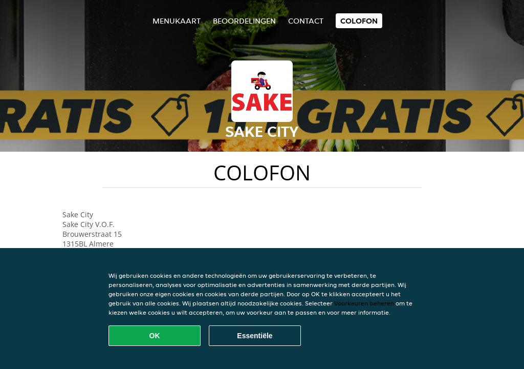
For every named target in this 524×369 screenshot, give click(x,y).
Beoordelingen (244, 20)
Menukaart (176, 20)
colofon (359, 20)
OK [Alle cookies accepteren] (154, 336)
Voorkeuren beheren (364, 303)
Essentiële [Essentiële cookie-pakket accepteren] (254, 336)
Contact (305, 20)
